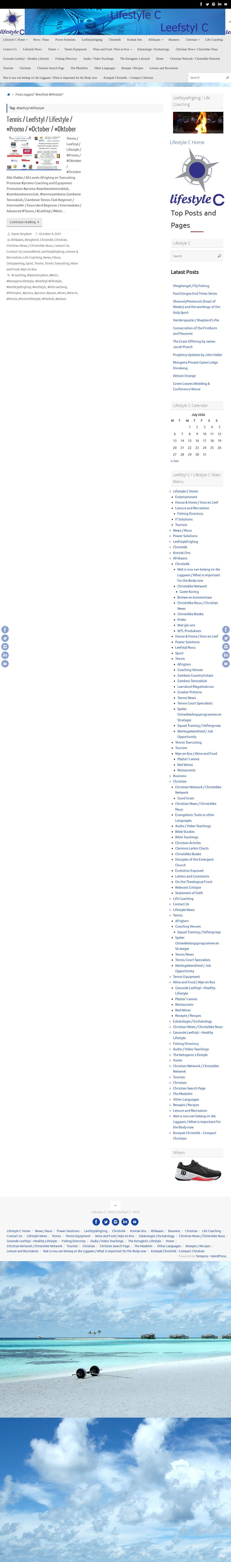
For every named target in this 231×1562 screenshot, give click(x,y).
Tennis (39, 263)
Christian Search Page (189, 1088)
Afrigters (184, 664)
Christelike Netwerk (192, 586)
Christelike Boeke (190, 614)
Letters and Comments (192, 876)
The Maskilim (182, 1094)
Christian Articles (188, 843)
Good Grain (185, 798)
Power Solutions (185, 536)
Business (179, 776)
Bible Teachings (186, 837)
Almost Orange (184, 376)
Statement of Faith (189, 893)
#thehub (48, 299)
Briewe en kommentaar (194, 597)
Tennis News (186, 698)
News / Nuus (51, 257)
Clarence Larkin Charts (192, 848)
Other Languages (186, 1100)
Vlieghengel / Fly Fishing (191, 286)
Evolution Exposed (189, 871)
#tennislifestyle (30, 299)
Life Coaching (32, 257)
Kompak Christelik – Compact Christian (178, 1251)
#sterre (72, 293)
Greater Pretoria (189, 692)
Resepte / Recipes (188, 1016)
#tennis (12, 299)
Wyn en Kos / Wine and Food (196, 754)
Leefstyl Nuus (185, 648)
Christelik (46, 240)
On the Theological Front (193, 882)
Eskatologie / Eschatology (192, 1021)
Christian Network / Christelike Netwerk (34, 1246)
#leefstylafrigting (19, 287)
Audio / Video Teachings (193, 826)
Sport (29, 263)
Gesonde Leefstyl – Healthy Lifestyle (32, 1241)
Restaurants (186, 770)
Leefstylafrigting (52, 252)
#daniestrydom (37, 275)
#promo (39, 293)
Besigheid (31, 240)
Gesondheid (31, 252)
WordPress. (219, 1256)
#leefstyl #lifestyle (48, 281)
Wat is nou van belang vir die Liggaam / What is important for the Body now (198, 575)
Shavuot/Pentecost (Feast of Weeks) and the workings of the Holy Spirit (196, 307)
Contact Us (61, 246)
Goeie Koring (189, 592)
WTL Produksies (189, 631)
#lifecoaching (57, 287)
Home (177, 1060)
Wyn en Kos (29, 269)
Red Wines (185, 765)
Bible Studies (185, 832)
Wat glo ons (186, 625)
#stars (61, 293)
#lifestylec (14, 293)
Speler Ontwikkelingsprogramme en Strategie (199, 714)
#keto (53, 275)
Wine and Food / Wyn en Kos (194, 982)
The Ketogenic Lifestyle (190, 1055)
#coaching (18, 275)
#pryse (51, 293)
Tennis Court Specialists (195, 703)
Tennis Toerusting (57, 263)
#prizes (28, 293)
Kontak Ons (182, 553)
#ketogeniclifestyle (20, 281)
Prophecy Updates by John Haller (197, 355)
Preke (181, 620)
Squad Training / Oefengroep (199, 726)
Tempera (202, 1256)
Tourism (181, 525)
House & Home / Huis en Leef (196, 503)
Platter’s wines (188, 759)
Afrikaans (17, 240)
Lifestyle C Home (185, 491)
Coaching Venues (190, 670)
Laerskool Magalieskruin (195, 687)
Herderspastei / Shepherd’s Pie (196, 320)
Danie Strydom (21, 234)
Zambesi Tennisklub (192, 681)
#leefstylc (39, 287)
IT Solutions (184, 519)
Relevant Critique (188, 888)
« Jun (175, 461)
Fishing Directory (190, 514)
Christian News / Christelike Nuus (29, 246)
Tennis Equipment (186, 977)
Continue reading (25, 222)
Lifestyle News (184, 910)
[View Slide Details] (198, 122)
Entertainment (186, 497)
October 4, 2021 (50, 234)
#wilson (60, 299)
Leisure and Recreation (192, 508)
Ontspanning (15, 263)
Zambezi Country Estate (195, 676)
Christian (60, 240)
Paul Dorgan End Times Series (195, 294)
